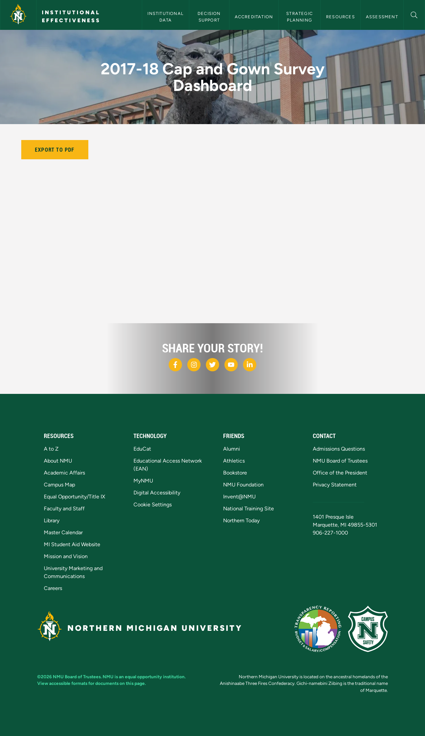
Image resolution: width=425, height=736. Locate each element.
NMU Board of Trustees (340, 461)
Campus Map (59, 484)
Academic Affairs (64, 473)
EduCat (142, 449)
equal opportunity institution (155, 676)
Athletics (234, 461)
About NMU (58, 461)
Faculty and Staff (64, 508)
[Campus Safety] (368, 629)
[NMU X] (212, 364)
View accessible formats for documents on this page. (91, 683)
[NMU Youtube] (231, 364)
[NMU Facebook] (175, 364)
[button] (414, 14)
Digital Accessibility (156, 492)
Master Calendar (63, 532)
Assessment (382, 16)
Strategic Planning (300, 16)
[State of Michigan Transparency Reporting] (318, 629)
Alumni (231, 449)
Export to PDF (55, 149)
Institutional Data (166, 16)
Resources (340, 16)
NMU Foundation (243, 484)
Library (51, 520)
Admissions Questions (339, 449)
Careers (53, 588)
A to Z (51, 449)
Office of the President (340, 473)
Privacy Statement (335, 484)
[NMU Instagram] (194, 364)
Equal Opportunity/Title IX (74, 496)
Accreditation (254, 16)
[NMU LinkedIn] (249, 364)
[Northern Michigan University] (18, 15)
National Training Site (248, 508)
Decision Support (210, 16)
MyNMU (143, 481)
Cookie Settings (152, 504)
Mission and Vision (66, 556)
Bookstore (235, 473)
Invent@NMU (239, 496)
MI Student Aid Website (72, 544)
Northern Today (241, 520)
